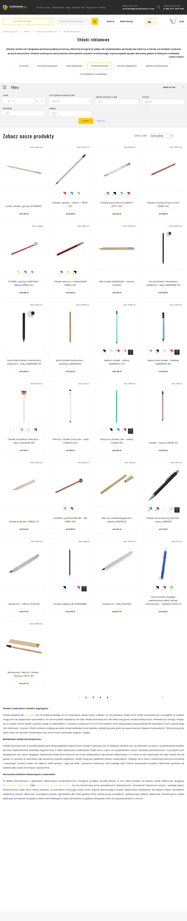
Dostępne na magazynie (62, 95)
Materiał (7, 108)
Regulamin (92, 7)
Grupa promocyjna (106, 97)
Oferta (102, 7)
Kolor (145, 97)
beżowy (161, 101)
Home (40, 7)
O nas (47, 7)
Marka (52, 108)
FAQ (83, 7)
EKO (115, 101)
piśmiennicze (64, 785)
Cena (5, 95)
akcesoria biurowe (45, 785)
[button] (173, 87)
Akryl (22, 113)
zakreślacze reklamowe (16, 785)
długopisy (29, 715)
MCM (68, 113)
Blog (68, 7)
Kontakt (76, 7)
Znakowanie (58, 7)
